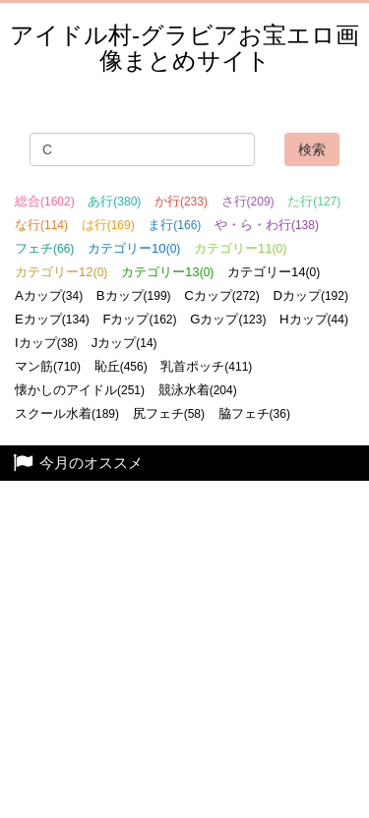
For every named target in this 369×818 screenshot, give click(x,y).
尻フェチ (169, 413)
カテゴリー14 (273, 271)
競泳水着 (197, 389)
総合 (45, 201)
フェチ (44, 248)
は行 (108, 224)
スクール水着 (67, 413)
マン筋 (48, 366)
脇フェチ (254, 413)
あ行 (114, 201)
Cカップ (222, 295)
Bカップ (133, 295)
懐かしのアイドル (80, 389)
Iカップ (46, 342)
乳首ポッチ (206, 366)
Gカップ (228, 319)
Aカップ (49, 295)
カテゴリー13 (167, 271)
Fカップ (139, 319)
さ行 (248, 201)
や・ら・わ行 (267, 224)
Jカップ (124, 342)
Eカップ (52, 319)
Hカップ (313, 319)
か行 (181, 201)
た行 (313, 201)
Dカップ (310, 295)
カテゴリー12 (61, 271)
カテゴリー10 (134, 248)
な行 (41, 224)
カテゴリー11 (240, 248)
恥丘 (121, 366)
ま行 (174, 224)
